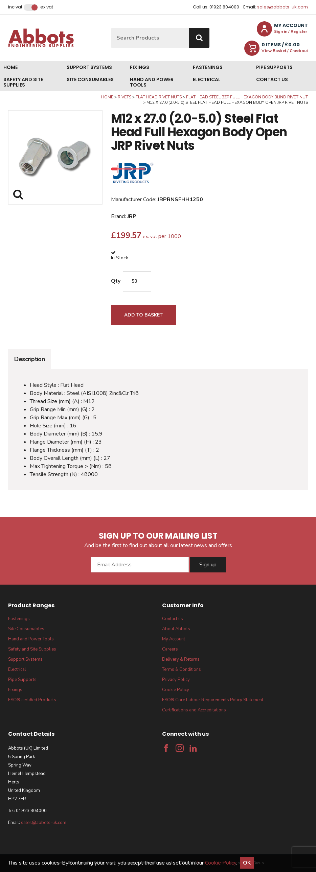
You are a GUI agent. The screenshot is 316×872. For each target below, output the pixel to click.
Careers (170, 649)
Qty (115, 281)
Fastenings (208, 67)
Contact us (272, 79)
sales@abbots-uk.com (282, 7)
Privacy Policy (176, 680)
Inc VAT (15, 7)
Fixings (139, 67)
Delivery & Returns (181, 659)
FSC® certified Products (32, 700)
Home (10, 67)
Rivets (124, 97)
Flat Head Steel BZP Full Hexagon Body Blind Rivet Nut (247, 97)
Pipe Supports (274, 67)
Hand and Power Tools (152, 82)
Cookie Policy (175, 690)
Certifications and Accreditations (194, 710)
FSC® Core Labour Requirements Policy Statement (212, 700)
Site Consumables (90, 79)
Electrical (207, 79)
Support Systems (89, 67)
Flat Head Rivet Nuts (159, 97)
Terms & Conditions (181, 669)
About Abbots (176, 629)
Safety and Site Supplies (23, 82)
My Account (173, 639)
